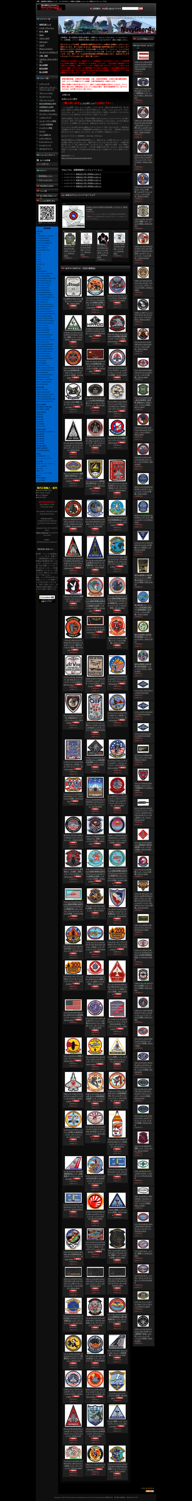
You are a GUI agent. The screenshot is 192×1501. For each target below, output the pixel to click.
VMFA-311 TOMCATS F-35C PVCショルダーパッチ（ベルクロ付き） (73, 1097)
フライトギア (44, 39)
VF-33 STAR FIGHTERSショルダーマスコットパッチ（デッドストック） (117, 680)
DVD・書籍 (43, 31)
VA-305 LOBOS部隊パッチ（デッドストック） (73, 404)
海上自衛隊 (43, 65)
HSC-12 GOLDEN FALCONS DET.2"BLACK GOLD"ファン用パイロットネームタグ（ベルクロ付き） (73, 1283)
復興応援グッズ (45, 25)
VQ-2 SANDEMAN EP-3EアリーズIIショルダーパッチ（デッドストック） (95, 1060)
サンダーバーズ (45, 97)
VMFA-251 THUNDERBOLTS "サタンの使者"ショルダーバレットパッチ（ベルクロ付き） (143, 192)
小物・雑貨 (43, 56)
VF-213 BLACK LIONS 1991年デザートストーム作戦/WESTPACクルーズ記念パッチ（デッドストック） (95, 1023)
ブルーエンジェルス (46, 100)
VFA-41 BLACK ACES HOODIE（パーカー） (86, 249)
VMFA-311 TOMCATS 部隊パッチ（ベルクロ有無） (117, 640)
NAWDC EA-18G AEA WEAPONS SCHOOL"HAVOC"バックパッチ (95, 332)
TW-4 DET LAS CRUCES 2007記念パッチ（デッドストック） (73, 948)
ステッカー (43, 42)
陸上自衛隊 (43, 72)
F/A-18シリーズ (45, 145)
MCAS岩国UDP (45, 135)
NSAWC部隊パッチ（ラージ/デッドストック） (117, 1423)
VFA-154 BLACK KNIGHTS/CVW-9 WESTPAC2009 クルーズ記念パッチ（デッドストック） (95, 1247)
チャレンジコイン (46, 49)
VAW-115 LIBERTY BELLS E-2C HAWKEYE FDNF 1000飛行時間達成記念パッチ (143, 955)
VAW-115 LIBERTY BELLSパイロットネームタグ (143, 927)
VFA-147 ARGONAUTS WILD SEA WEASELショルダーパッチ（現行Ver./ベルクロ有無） (73, 645)
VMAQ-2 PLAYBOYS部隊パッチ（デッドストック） (73, 598)
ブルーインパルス (46, 93)
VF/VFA (42, 132)
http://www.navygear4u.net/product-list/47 (77, 158)
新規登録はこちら (45, 176)
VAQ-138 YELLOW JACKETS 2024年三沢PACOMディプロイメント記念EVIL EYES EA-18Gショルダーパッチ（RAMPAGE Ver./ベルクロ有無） (143, 901)
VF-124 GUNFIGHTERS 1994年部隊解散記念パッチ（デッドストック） (117, 521)
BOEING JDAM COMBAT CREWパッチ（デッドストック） (73, 837)
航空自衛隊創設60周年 (47, 104)
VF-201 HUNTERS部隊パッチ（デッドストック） (117, 440)
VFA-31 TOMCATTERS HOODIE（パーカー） (119, 249)
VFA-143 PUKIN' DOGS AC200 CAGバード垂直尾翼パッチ (117, 1353)
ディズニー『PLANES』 (48, 114)
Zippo (41, 35)
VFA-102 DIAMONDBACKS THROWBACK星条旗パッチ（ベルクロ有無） (73, 1016)
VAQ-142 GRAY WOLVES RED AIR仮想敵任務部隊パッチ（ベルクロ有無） (117, 337)
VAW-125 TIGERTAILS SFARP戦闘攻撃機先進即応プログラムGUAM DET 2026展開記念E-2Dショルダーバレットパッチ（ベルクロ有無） (117, 876)
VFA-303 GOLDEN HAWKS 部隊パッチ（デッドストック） (95, 908)
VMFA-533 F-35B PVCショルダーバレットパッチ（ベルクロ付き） (73, 1393)
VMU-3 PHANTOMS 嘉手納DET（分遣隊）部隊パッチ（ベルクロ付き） (73, 873)
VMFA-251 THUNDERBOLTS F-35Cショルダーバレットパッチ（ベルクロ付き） (143, 160)
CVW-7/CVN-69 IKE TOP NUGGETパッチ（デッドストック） (73, 1207)
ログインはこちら (45, 180)
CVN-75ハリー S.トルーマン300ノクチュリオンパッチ (143, 1304)
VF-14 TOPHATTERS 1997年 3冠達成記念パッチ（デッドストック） (73, 719)
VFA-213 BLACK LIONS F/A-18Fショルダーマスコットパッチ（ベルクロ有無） (143, 1120)
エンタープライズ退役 (47, 121)
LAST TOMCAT (45, 139)
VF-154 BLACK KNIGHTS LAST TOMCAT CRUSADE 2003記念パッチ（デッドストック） (95, 1132)
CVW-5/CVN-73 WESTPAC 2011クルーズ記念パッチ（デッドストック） (73, 765)
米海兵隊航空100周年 (47, 111)
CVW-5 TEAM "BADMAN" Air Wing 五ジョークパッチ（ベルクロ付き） (73, 681)
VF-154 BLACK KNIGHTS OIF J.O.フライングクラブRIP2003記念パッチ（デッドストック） (117, 1024)
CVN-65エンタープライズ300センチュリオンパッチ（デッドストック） (73, 980)
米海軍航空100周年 (46, 107)
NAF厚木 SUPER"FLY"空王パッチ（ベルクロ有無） (73, 301)
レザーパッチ (44, 84)
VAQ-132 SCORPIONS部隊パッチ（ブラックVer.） (143, 1148)
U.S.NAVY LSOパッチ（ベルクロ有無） (117, 1395)
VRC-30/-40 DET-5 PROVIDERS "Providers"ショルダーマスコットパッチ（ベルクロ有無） (143, 1201)
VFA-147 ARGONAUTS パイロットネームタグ (95, 629)
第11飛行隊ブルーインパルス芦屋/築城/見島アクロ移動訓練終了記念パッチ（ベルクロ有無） (143, 609)
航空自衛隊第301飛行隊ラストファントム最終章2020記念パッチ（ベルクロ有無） (143, 580)
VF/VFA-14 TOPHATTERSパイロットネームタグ (143, 757)
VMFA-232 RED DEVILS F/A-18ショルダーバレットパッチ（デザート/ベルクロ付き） (143, 285)
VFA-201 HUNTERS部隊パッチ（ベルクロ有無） (142, 872)
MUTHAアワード (45, 149)
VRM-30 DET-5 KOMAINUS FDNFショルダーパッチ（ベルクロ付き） (95, 682)
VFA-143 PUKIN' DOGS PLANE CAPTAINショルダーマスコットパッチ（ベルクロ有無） (143, 1067)
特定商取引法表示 (46, 186)
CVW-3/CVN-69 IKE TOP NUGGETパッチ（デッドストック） (117, 1171)
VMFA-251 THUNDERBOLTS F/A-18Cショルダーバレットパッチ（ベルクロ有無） (143, 1015)
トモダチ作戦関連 (46, 125)
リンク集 (43, 191)
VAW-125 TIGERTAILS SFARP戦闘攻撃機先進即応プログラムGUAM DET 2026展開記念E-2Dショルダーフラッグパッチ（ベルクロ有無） (73, 909)
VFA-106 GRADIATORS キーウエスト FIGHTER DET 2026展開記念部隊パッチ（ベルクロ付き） (95, 303)
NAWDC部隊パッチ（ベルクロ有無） (117, 1212)
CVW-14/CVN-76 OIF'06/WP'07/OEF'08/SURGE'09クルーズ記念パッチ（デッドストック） (95, 947)
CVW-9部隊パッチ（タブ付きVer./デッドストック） (117, 1059)
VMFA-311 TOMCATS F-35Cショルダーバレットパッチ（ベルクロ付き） (95, 1393)
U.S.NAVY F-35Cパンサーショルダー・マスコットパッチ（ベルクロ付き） (117, 764)
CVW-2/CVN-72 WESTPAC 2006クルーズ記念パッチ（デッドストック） (117, 716)
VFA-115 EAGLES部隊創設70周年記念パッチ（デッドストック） (95, 485)
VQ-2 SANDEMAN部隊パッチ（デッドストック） (73, 1058)
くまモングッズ (45, 118)
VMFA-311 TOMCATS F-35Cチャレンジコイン (95, 1467)
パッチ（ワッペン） (46, 28)
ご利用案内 (96, 9)
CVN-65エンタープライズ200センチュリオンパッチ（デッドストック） (117, 946)
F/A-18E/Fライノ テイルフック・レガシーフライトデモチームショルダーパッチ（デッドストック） (117, 801)
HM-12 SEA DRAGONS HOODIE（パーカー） (69, 251)
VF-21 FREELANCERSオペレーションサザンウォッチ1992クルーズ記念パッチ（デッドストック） (117, 406)
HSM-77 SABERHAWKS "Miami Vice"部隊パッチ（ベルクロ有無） (95, 840)
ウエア (41, 46)
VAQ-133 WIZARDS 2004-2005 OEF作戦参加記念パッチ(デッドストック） (73, 1255)
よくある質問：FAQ (87, 103)
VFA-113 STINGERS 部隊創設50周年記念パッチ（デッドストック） (73, 477)
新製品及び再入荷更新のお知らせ (88, 174)
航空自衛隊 (43, 69)
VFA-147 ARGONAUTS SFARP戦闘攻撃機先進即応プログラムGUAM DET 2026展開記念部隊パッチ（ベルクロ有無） (95, 605)
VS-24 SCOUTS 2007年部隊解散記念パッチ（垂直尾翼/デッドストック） (73, 1175)
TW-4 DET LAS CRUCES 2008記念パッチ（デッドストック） (95, 1358)
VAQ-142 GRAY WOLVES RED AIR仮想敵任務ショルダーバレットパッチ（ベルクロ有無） (73, 373)
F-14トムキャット (46, 142)
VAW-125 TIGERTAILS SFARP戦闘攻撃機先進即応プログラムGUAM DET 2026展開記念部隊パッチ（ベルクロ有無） (95, 875)
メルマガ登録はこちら (145, 39)
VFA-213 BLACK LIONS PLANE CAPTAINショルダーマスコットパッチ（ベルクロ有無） (143, 1093)
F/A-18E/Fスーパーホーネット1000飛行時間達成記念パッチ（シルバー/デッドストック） (95, 403)
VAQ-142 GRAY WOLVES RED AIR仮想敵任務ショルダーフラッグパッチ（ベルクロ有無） (95, 366)
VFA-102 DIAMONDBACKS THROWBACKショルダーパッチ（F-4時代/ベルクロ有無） (117, 989)
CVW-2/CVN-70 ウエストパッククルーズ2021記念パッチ (117, 298)
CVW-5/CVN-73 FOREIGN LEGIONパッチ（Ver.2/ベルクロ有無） (73, 797)
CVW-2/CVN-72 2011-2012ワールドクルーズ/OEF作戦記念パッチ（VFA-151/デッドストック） (117, 562)
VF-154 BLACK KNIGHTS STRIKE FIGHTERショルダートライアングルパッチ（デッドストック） (73, 563)
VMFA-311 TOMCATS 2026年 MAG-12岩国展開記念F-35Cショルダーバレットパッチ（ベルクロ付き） (117, 1096)
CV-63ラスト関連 (45, 128)
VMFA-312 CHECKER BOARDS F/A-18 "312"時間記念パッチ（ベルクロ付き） (143, 93)
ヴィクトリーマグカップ (48, 52)
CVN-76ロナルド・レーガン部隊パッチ (143, 1253)
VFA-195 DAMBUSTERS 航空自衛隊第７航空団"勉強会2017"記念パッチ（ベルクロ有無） (143, 402)
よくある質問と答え (47, 201)
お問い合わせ (109, 9)
